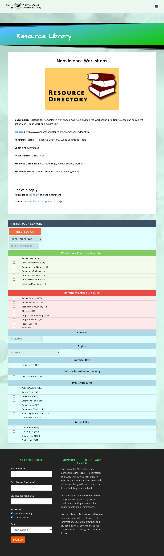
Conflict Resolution (33, 265)
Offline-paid (30, 422)
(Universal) (30, 355)
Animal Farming (32, 288)
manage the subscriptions (38, 191)
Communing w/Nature (35, 257)
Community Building (34, 261)
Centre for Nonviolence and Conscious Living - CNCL (44, 552)
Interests (16, 499)
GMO (26, 318)
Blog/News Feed (32, 391)
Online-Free (31, 426)
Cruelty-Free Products (34, 270)
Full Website (31, 408)
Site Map (122, 552)
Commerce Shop (32, 399)
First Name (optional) (23, 472)
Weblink (19, 121)
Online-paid (30, 430)
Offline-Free (30, 417)
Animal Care (30, 248)
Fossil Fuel (29, 314)
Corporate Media (32, 309)
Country (15, 514)
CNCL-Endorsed (32, 366)
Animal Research (32, 292)
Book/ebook (30, 395)
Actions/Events (31, 378)
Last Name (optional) (23, 485)
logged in (34, 184)
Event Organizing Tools (35, 403)
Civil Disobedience (33, 253)
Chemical (28, 301)
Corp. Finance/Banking (35, 305)
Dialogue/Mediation (34, 274)
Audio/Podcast (30, 386)
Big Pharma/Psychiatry (34, 297)
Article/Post (30, 382)
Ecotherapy (29, 278)
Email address (19, 458)
